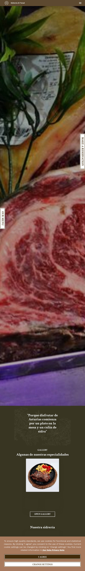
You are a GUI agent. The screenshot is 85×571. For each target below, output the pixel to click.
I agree (42, 557)
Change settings (42, 564)
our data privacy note (53, 550)
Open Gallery (42, 514)
